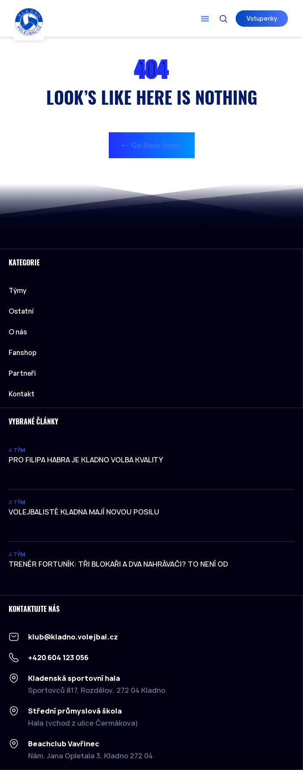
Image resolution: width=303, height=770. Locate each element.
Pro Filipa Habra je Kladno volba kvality (86, 459)
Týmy (20, 290)
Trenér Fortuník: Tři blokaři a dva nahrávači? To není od (118, 564)
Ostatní (23, 311)
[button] (205, 18)
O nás (18, 331)
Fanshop (23, 352)
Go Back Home (152, 145)
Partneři (22, 373)
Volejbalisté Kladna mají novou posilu (84, 512)
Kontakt (22, 394)
